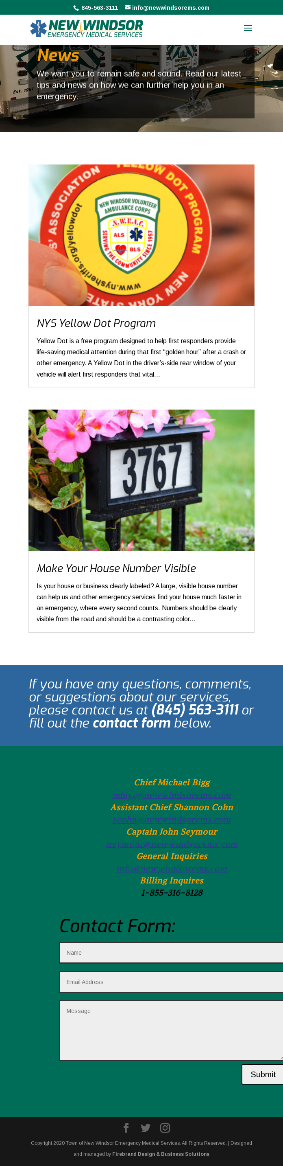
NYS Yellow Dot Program (96, 323)
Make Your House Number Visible (116, 568)
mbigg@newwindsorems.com (171, 795)
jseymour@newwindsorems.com (171, 844)
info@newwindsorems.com (171, 868)
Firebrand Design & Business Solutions (160, 1154)
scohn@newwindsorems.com (171, 819)
